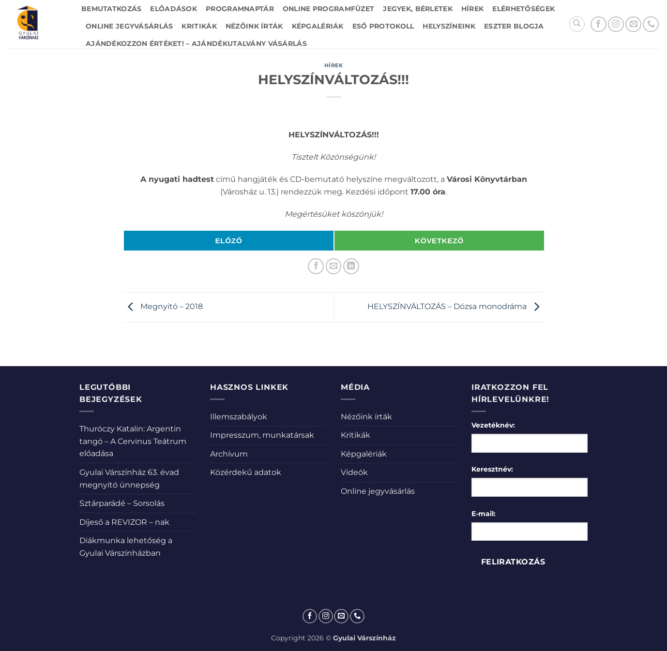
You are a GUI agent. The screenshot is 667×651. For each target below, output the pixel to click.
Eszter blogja (514, 26)
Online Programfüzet (328, 8)
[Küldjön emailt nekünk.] (633, 24)
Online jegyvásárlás (129, 26)
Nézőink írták (254, 26)
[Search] (577, 24)
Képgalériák (318, 26)
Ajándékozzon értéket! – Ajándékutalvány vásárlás (196, 43)
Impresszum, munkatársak (262, 435)
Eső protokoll (383, 26)
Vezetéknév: (493, 425)
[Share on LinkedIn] (351, 266)
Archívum (229, 454)
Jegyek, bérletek (418, 8)
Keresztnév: (492, 469)
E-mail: (483, 513)
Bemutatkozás (111, 8)
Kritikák (199, 26)
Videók (354, 472)
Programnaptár (240, 8)
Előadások (173, 8)
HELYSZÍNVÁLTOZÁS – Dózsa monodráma (455, 306)
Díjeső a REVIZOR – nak (124, 522)
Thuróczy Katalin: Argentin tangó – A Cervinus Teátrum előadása (132, 441)
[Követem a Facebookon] (598, 24)
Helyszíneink (449, 26)
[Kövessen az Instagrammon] (616, 24)
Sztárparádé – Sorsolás (122, 503)
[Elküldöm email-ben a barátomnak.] (334, 266)
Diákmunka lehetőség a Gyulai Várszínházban (125, 547)
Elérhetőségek (523, 8)
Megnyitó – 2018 (163, 306)
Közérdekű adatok (245, 472)
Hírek (472, 8)
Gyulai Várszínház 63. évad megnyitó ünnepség (129, 478)
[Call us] (651, 24)
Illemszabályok (238, 416)
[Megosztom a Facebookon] (316, 266)
